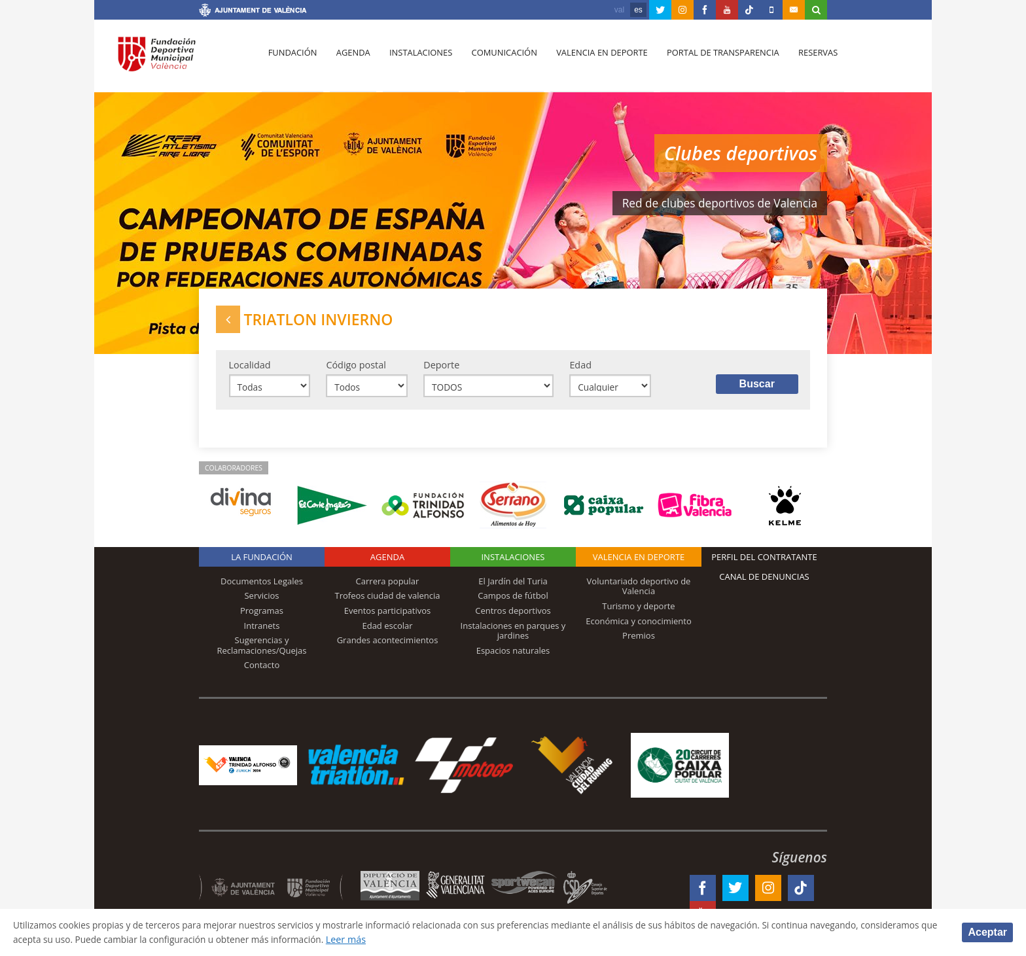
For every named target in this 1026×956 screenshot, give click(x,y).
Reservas (807, 59)
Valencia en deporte (594, 59)
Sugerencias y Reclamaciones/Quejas (262, 650)
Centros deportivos (513, 615)
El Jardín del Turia (512, 586)
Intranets (262, 630)
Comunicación (498, 59)
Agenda (350, 59)
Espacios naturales (513, 655)
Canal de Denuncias (764, 581)
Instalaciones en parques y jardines (513, 635)
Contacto (262, 669)
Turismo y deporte (638, 610)
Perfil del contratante (764, 561)
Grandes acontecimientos (387, 644)
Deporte (441, 368)
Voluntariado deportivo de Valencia (639, 591)
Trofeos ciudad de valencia (387, 601)
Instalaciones (416, 59)
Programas (261, 615)
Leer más (447, 938)
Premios (638, 640)
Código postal (355, 368)
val (619, 9)
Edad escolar (387, 630)
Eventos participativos (387, 615)
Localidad (250, 368)
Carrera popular (387, 586)
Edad (580, 368)
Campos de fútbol (513, 601)
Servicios (261, 601)
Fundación (291, 59)
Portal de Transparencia (713, 59)
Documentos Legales (262, 586)
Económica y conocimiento (639, 625)
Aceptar (987, 931)
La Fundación (261, 561)
